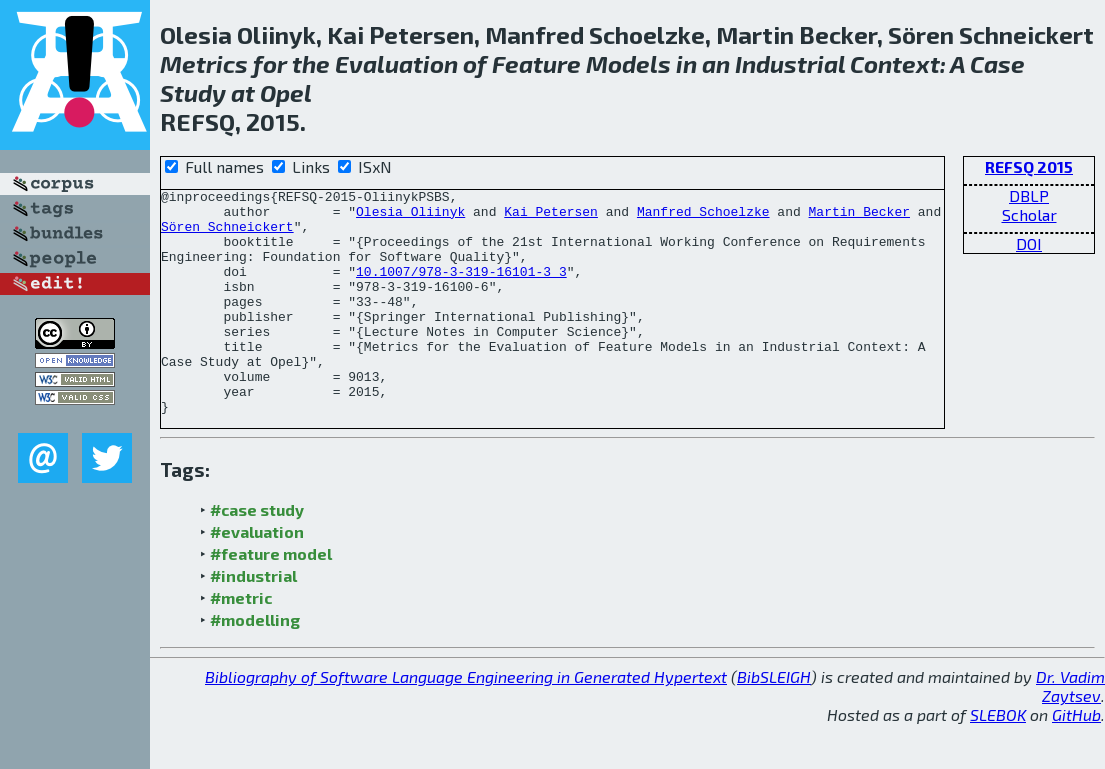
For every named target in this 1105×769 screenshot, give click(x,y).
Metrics (204, 63)
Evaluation (396, 63)
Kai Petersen (551, 217)
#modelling (255, 664)
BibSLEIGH (774, 721)
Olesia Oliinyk (410, 217)
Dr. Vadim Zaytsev (1070, 731)
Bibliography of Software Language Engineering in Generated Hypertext (466, 721)
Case (997, 63)
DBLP (1029, 195)
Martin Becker (858, 217)
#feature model (271, 598)
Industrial (790, 63)
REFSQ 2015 (1029, 166)
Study (193, 92)
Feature (536, 63)
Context (895, 63)
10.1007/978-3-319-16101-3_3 (461, 289)
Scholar (1029, 214)
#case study (257, 554)
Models (628, 63)
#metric (241, 642)
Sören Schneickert (227, 235)
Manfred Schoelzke (703, 217)
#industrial (253, 620)
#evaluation (257, 576)
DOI (1029, 243)
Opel (286, 92)
